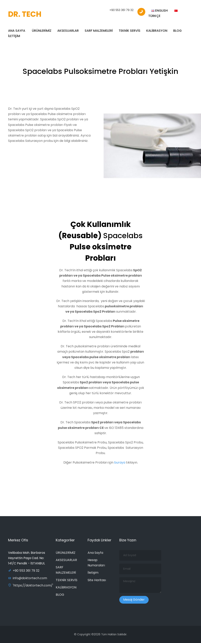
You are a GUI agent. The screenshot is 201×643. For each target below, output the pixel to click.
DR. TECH (24, 14)
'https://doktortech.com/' (30, 585)
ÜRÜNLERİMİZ (41, 30)
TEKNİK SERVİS (129, 30)
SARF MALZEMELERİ (99, 30)
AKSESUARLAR (68, 30)
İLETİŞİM (14, 36)
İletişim (93, 572)
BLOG (177, 30)
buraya (120, 464)
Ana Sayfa (95, 552)
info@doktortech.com (27, 578)
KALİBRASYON (156, 30)
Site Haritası (97, 580)
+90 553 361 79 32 (121, 10)
